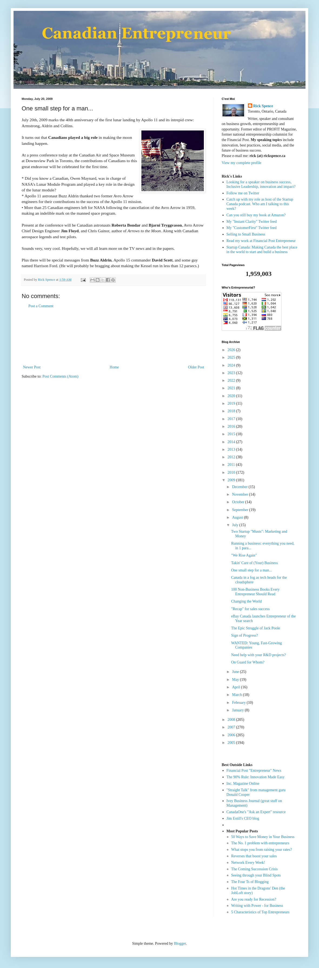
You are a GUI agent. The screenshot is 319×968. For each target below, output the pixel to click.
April (236, 687)
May (236, 680)
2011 (232, 465)
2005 (232, 743)
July (235, 525)
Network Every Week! (248, 863)
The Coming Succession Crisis (254, 869)
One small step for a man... (251, 570)
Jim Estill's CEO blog (243, 818)
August (238, 517)
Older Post (196, 367)
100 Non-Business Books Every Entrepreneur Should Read (255, 591)
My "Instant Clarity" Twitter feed (252, 222)
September (240, 510)
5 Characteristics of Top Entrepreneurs (260, 912)
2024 (232, 365)
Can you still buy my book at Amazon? (256, 215)
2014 (232, 442)
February (239, 703)
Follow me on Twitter (243, 193)
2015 (232, 434)
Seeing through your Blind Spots (256, 875)
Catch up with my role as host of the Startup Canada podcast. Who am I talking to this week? (260, 204)
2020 (232, 396)
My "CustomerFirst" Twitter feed (252, 228)
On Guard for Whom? (247, 662)
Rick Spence (263, 106)
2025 (232, 357)
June (236, 672)
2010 (232, 472)
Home (114, 367)
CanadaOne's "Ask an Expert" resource (256, 812)
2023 (232, 373)
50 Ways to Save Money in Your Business (262, 837)
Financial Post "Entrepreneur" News (254, 770)
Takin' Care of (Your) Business (254, 563)
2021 (232, 388)
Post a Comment (41, 306)
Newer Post (32, 367)
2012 (232, 457)
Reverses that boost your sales (254, 856)
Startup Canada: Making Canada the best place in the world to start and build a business (262, 249)
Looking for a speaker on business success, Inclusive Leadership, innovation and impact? (261, 184)
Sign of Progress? (244, 635)
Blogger (180, 943)
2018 (232, 411)
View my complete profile (241, 163)
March (237, 695)
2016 (232, 426)
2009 (232, 480)
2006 (232, 735)
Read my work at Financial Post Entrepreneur (261, 241)
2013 (232, 449)
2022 (232, 380)
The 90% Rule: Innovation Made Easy (256, 777)
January (238, 710)
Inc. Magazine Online (243, 783)
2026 (232, 350)
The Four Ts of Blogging (250, 882)
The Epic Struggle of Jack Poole (255, 628)
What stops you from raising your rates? (261, 850)
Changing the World (246, 601)
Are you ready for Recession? (253, 899)
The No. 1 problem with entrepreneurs (260, 843)
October (238, 502)
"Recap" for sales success (250, 609)
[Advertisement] (114, 336)
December (240, 487)
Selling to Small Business (246, 234)
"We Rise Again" (244, 555)
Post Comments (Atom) (60, 376)
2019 (232, 403)
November (240, 494)
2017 (232, 419)
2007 (232, 727)
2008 (232, 720)
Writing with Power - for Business (257, 906)
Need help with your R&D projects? (258, 655)
